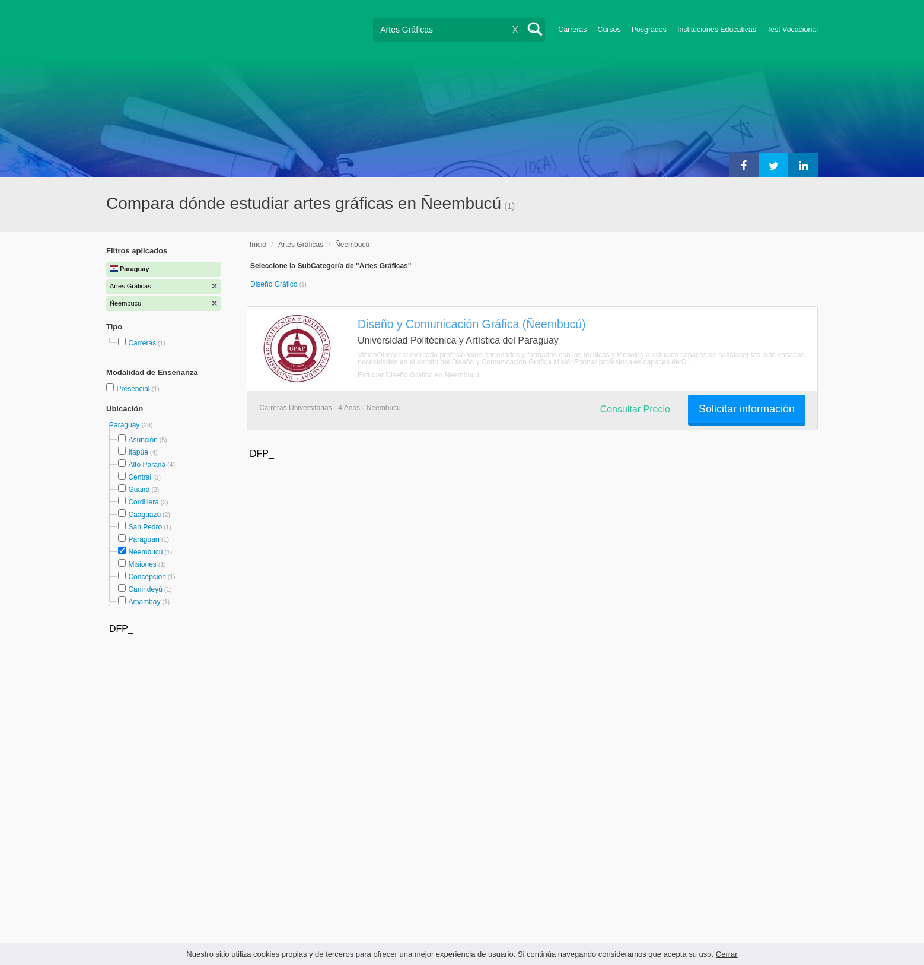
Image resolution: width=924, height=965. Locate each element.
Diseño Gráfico (274, 284)
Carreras (572, 29)
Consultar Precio (635, 409)
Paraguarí (144, 539)
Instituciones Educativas (716, 29)
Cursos (608, 29)
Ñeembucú (145, 552)
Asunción (142, 440)
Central (139, 477)
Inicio (258, 244)
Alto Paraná (146, 465)
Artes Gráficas (300, 244)
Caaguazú (144, 514)
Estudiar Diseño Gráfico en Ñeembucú (418, 375)
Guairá (138, 489)
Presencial (133, 389)
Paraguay (125, 425)
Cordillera (143, 502)
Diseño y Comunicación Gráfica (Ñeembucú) (472, 324)
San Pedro (145, 527)
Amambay (144, 602)
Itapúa (138, 452)
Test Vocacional (792, 29)
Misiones (142, 564)
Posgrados (649, 29)
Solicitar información (747, 409)
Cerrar (727, 954)
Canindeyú (145, 589)
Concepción (146, 577)
